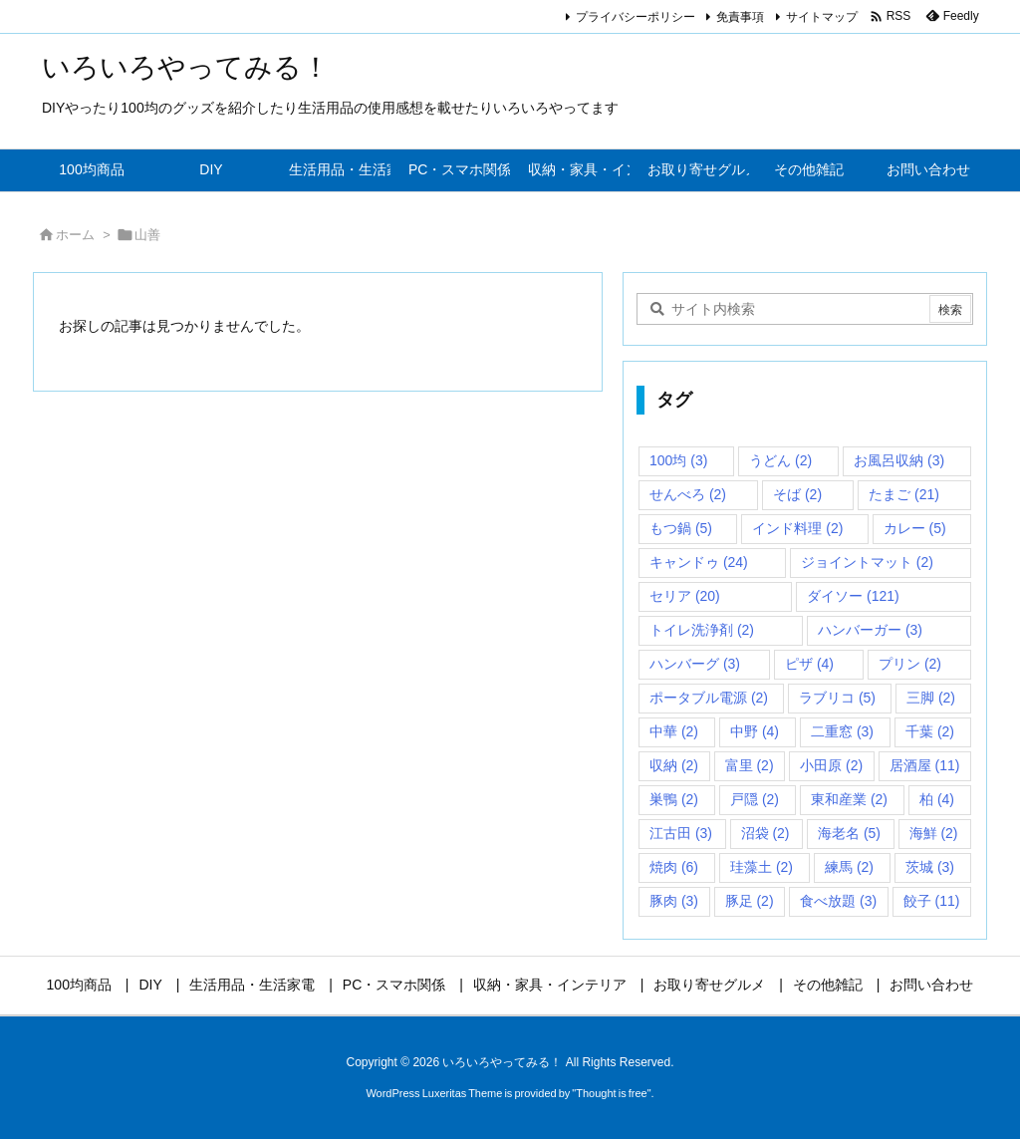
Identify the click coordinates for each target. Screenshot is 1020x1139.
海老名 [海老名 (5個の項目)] (849, 833)
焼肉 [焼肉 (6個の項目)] (673, 867)
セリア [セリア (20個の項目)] (684, 596)
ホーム (75, 234)
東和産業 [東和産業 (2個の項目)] (849, 799)
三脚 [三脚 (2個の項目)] (930, 698)
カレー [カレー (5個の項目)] (915, 528)
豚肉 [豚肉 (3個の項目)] (673, 901)
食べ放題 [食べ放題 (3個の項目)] (838, 901)
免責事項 (740, 17)
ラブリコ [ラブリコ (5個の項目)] (837, 698)
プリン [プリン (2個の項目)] (910, 664)
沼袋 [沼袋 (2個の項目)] (765, 833)
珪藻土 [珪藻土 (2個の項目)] (761, 867)
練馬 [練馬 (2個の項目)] (849, 867)
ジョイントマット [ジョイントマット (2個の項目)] (867, 562)
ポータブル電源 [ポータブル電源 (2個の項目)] (708, 698)
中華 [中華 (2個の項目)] (673, 731)
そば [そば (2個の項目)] (797, 494)
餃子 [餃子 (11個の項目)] (931, 901)
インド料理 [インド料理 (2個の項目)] (797, 528)
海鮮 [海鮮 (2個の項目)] (933, 833)
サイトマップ (822, 17)
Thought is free (611, 1093)
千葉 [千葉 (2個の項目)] (929, 731)
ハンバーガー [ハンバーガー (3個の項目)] (870, 630)
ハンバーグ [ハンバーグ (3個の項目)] (694, 664)
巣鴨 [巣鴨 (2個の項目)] (673, 799)
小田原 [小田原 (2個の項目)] (831, 765)
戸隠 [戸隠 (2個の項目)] (754, 799)
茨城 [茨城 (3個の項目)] (929, 867)
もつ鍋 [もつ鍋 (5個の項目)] (680, 528)
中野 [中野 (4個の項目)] (754, 731)
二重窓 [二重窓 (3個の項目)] (842, 731)
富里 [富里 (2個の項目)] (749, 765)
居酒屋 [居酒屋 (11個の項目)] (925, 765)
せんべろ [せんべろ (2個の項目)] (687, 494)
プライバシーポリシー (635, 17)
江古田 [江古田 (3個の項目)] (680, 833)
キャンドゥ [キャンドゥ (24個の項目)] (698, 562)
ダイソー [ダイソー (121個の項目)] (853, 596)
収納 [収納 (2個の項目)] (673, 765)
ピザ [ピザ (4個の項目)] (809, 664)
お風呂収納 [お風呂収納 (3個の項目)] (899, 460)
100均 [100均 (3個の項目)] (678, 460)
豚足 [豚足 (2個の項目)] (749, 901)
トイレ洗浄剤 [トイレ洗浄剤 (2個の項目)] (701, 630)
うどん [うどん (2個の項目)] (780, 460)
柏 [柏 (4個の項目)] (936, 799)
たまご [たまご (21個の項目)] (904, 494)
